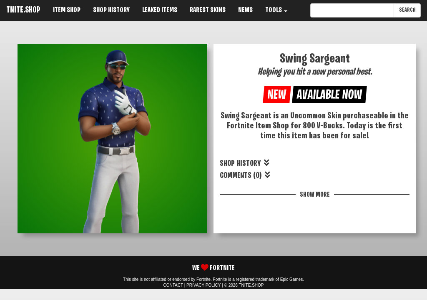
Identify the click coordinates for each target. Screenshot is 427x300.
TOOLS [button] (276, 10)
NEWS (245, 10)
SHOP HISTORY (111, 10)
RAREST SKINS (208, 10)
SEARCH (407, 10)
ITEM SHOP (66, 10)
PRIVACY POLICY (203, 285)
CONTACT (173, 285)
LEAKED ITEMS (159, 10)
